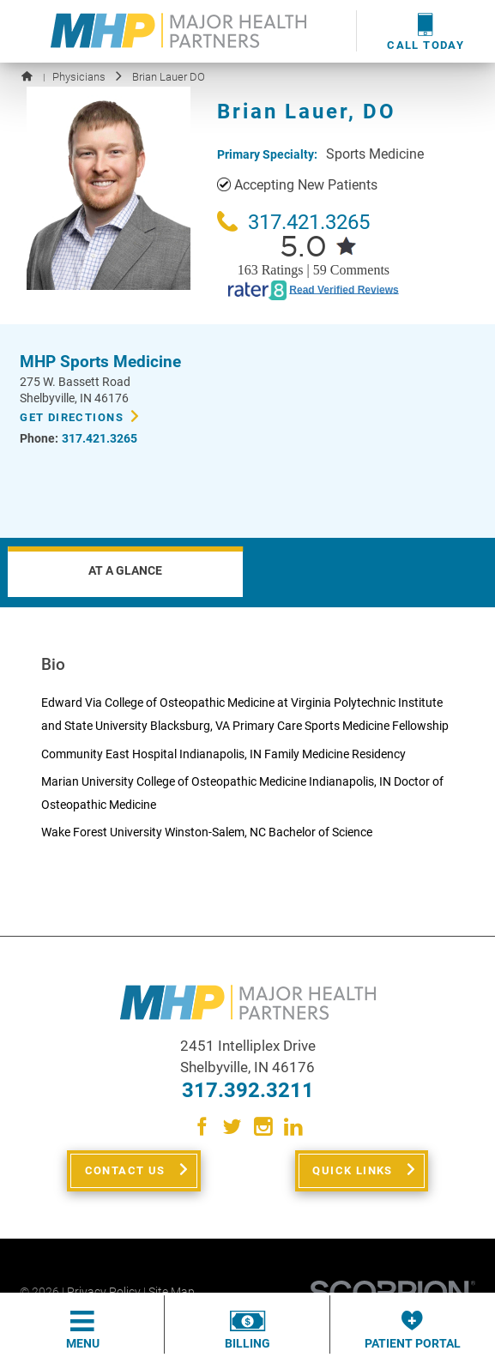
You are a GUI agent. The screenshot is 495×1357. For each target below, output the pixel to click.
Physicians (79, 76)
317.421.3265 (293, 222)
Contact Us (125, 1170)
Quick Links (352, 1170)
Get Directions (72, 417)
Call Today (425, 31)
